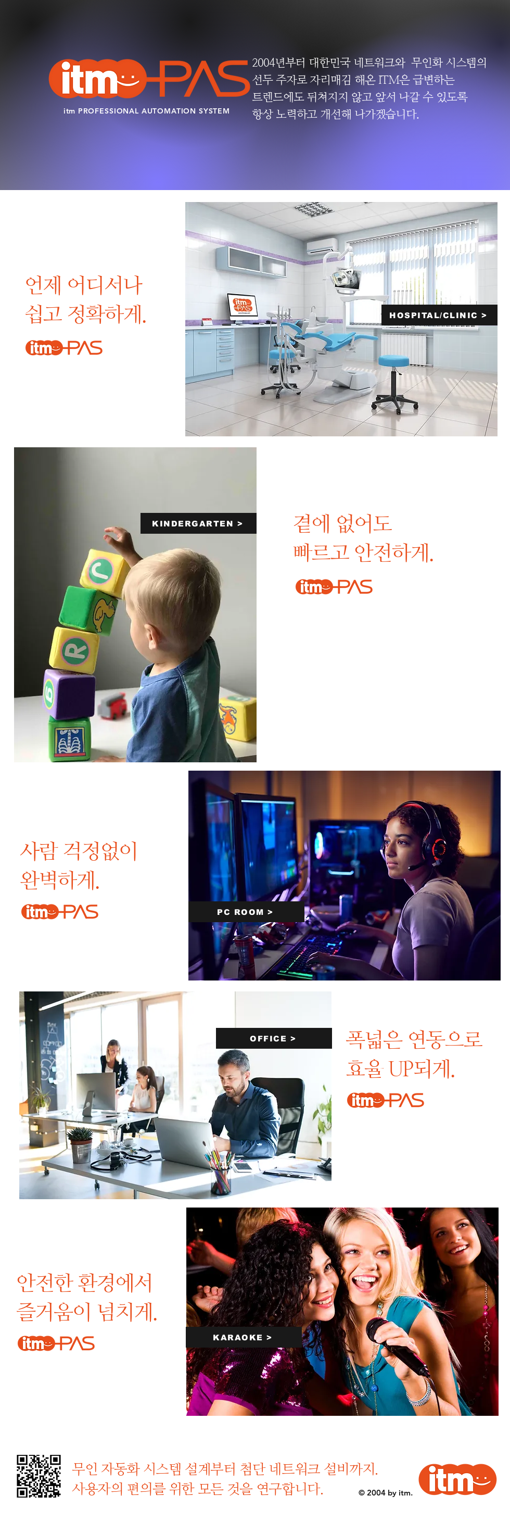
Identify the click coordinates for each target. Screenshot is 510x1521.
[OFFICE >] (274, 1038)
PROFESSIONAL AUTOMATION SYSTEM (154, 111)
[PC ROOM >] (246, 911)
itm (70, 111)
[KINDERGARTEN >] (199, 523)
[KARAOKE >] (244, 1337)
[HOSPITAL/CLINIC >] (439, 315)
